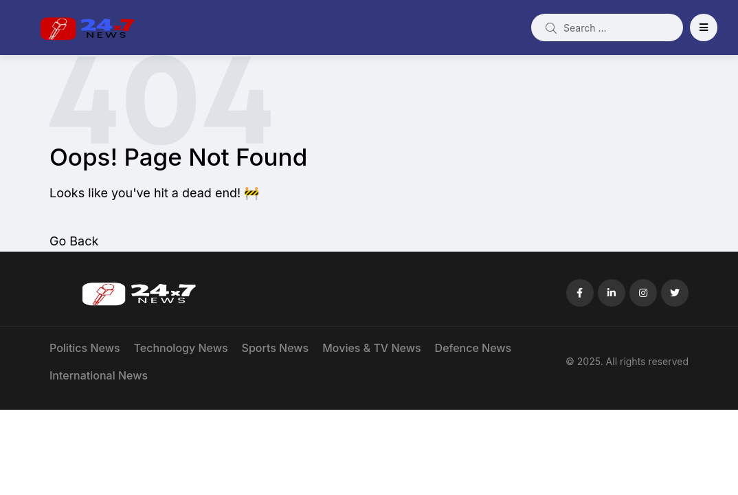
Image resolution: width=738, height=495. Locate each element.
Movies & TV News (371, 348)
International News (98, 375)
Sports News (275, 348)
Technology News (181, 348)
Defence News (473, 348)
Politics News (84, 348)
